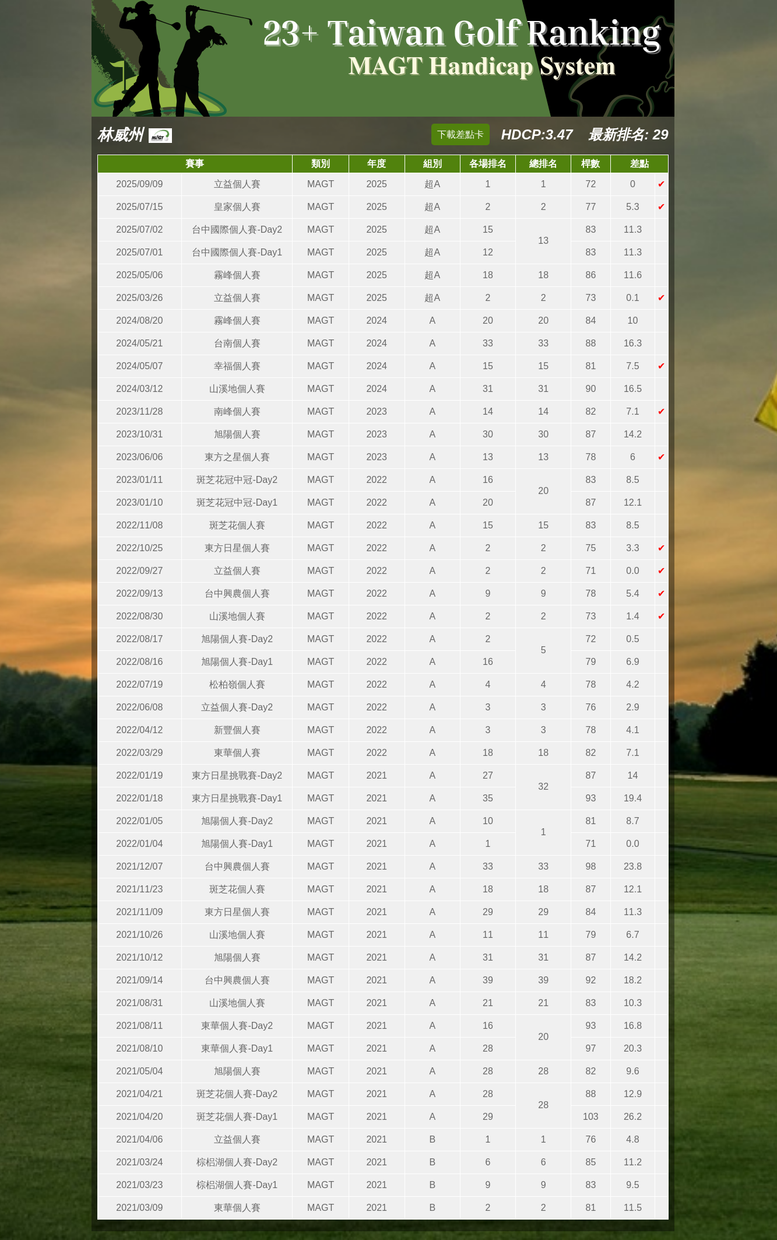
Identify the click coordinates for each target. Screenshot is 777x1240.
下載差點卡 (460, 134)
